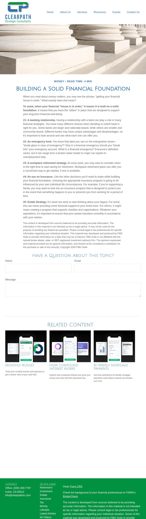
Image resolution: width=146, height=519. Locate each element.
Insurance (45, 498)
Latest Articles (48, 513)
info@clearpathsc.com (18, 495)
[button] (50, 12)
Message (10, 279)
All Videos (45, 517)
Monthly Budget (19, 365)
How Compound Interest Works (63, 367)
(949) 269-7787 (22, 488)
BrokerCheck (70, 496)
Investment (46, 491)
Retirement (46, 487)
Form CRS (76, 486)
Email (77, 260)
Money (44, 506)
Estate (43, 495)
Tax (42, 502)
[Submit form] (12, 305)
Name (8, 260)
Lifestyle (44, 509)
